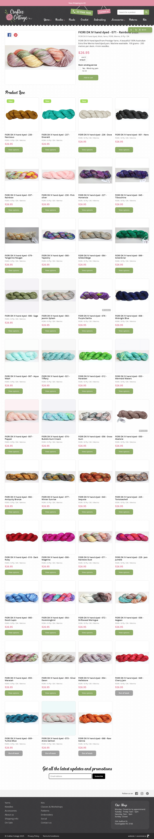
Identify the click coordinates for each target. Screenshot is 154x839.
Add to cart (88, 77)
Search (146, 12)
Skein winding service (87, 65)
